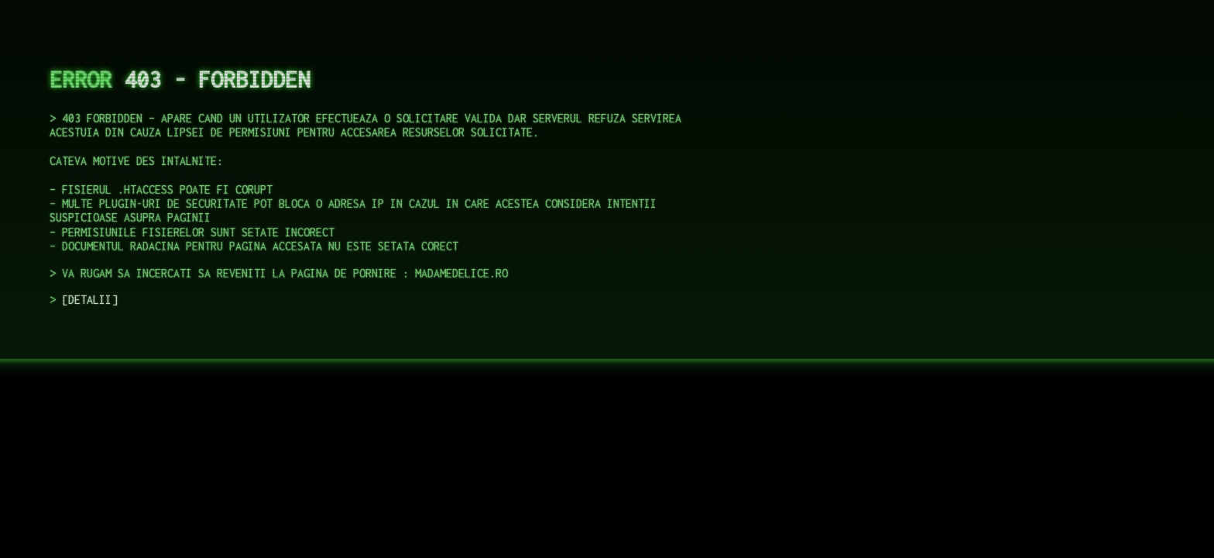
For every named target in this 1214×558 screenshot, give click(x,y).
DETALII (89, 299)
